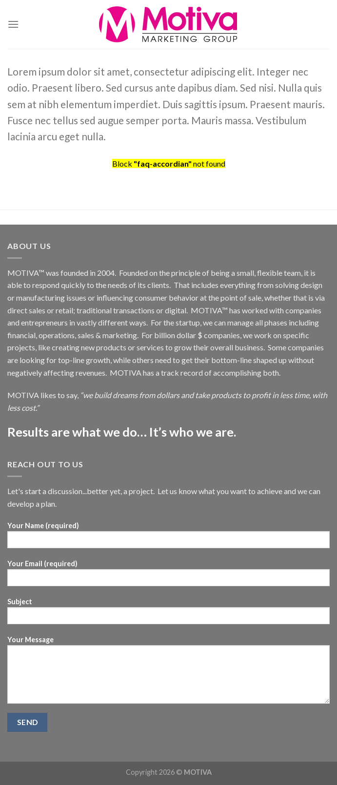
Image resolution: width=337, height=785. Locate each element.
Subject (168, 614)
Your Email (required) (168, 576)
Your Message (168, 672)
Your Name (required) (168, 538)
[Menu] (13, 24)
